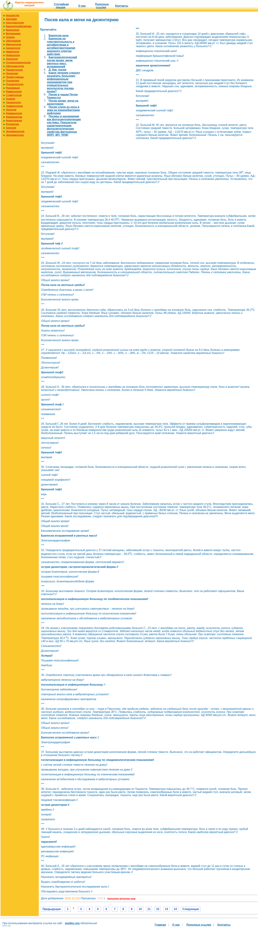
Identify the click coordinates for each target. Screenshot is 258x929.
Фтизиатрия (12, 124)
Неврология (12, 51)
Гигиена (10, 37)
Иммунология (13, 44)
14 (175, 909)
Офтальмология (15, 66)
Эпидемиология (15, 135)
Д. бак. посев (57, 69)
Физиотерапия (14, 120)
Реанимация (13, 87)
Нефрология (13, 55)
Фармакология (14, 113)
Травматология (14, 106)
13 (166, 909)
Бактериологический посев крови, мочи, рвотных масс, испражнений (62, 62)
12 (157, 909)
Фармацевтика (14, 116)
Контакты (121, 5)
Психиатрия (12, 80)
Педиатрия (12, 73)
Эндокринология (15, 131)
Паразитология (14, 69)
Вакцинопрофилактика (18, 26)
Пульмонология (14, 84)
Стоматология (14, 95)
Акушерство (12, 15)
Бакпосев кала (59, 35)
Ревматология (14, 91)
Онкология (12, 58)
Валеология (12, 29)
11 (149, 909)
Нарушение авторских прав (121, 898)
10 (140, 909)
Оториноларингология (18, 62)
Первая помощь (15, 77)
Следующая (191, 909)
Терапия (10, 98)
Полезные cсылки (102, 6)
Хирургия (11, 127)
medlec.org (72, 923)
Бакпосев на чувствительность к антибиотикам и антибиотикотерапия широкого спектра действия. (61, 46)
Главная (160, 924)
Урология (11, 109)
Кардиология (13, 48)
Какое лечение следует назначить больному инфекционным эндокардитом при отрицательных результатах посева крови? (63, 82)
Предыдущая (52, 909)
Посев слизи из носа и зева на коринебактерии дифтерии (63, 110)
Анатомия (11, 19)
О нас (82, 5)
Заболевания (13, 40)
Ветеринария (13, 33)
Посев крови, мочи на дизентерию (62, 102)
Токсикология (13, 102)
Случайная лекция (61, 6)
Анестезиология (15, 22)
